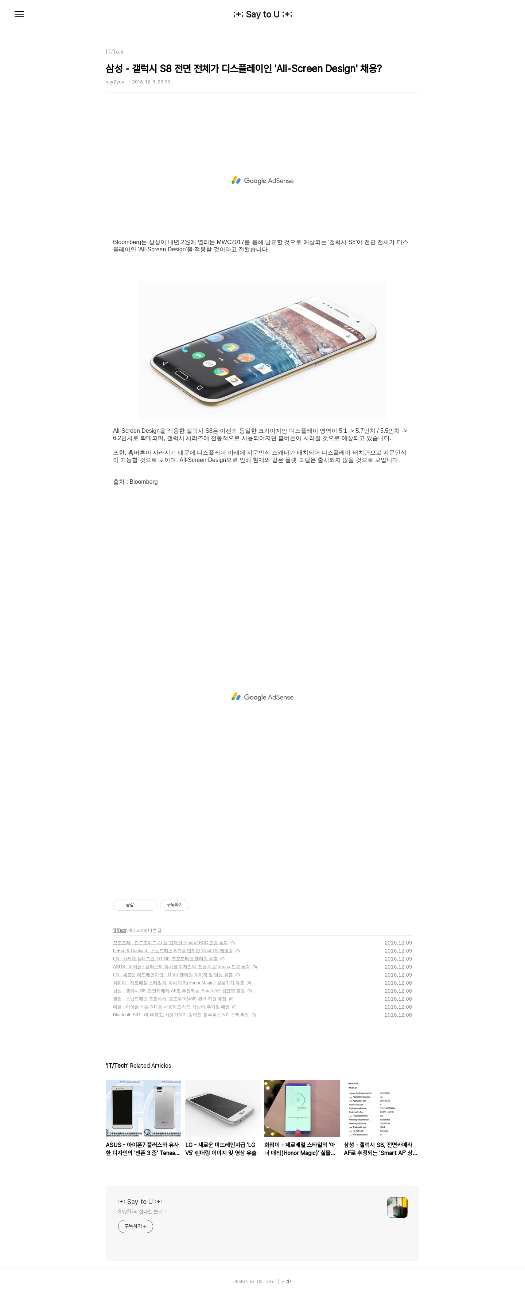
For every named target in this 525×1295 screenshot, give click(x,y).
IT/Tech (119, 930)
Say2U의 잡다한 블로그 (142, 1211)
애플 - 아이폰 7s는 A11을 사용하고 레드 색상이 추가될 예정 (171, 1006)
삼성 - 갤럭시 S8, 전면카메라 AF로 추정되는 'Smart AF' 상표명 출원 (179, 990)
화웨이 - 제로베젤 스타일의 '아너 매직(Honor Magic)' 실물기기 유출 (178, 982)
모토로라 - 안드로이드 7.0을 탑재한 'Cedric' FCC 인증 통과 (170, 942)
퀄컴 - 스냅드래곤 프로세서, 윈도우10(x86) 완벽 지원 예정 (169, 998)
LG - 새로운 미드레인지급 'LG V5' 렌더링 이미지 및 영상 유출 (173, 974)
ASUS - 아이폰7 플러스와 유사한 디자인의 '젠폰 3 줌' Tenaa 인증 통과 (181, 966)
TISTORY (265, 1281)
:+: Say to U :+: (262, 14)
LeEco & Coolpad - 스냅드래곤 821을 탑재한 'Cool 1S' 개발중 (173, 950)
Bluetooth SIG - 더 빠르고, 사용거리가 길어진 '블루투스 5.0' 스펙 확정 (181, 1014)
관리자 (287, 1281)
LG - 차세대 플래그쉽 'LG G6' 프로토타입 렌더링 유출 (165, 958)
